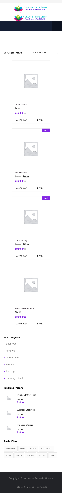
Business (11, 343)
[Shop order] (45, 53)
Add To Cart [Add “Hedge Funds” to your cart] (21, 188)
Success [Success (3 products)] (42, 455)
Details (40, 120)
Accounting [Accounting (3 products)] (11, 448)
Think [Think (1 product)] (52, 455)
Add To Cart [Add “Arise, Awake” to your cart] (21, 120)
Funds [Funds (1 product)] (22, 448)
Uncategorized (14, 378)
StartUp (10, 371)
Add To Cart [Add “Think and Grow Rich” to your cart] (21, 324)
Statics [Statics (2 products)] (19, 455)
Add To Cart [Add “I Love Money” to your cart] (21, 256)
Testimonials (41, 487)
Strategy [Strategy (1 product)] (30, 455)
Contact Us (29, 487)
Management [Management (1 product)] (46, 448)
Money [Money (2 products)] (9, 455)
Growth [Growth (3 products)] (33, 448)
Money (10, 364)
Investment (12, 357)
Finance (10, 350)
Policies (19, 487)
